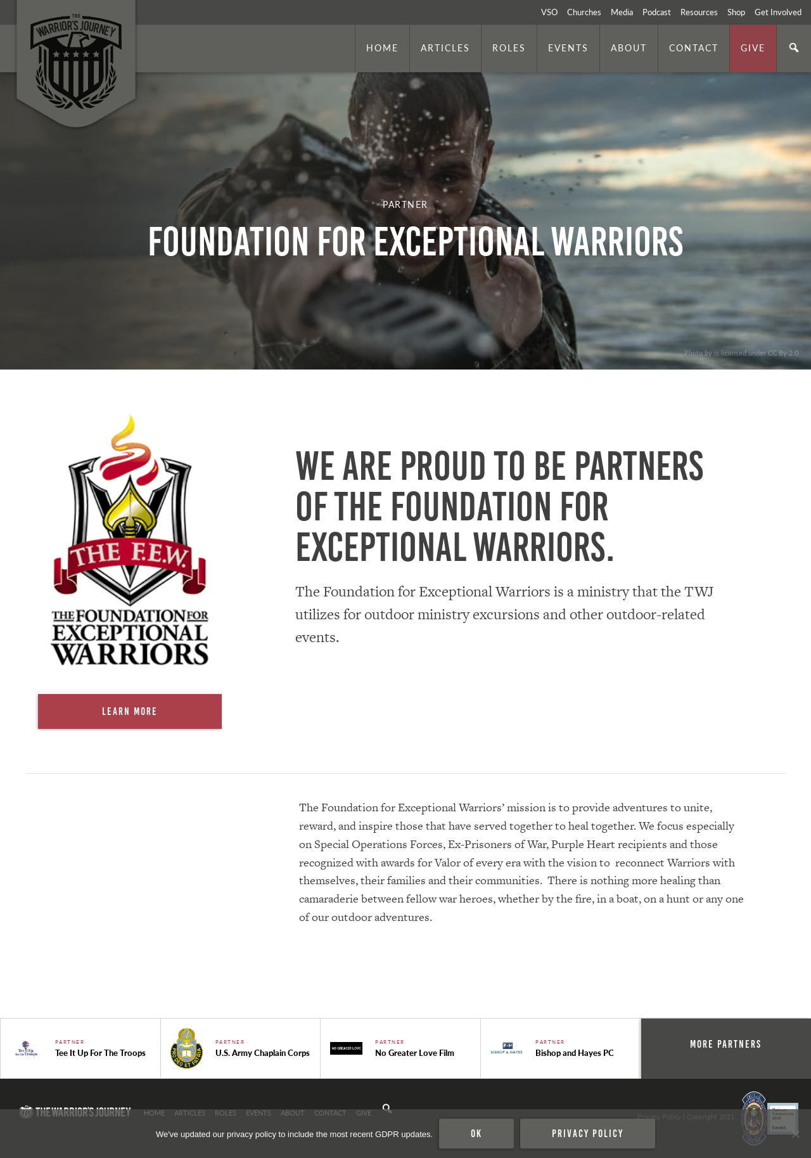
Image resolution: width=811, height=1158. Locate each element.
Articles (445, 47)
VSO (549, 12)
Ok (476, 1133)
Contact (693, 47)
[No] (795, 1134)
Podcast (656, 12)
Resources (699, 12)
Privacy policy (587, 1133)
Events (568, 47)
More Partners (726, 1044)
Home (382, 47)
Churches (584, 12)
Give (753, 47)
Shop (736, 12)
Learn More (130, 711)
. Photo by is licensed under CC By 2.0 (739, 352)
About (629, 47)
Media (622, 12)
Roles (509, 47)
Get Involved (778, 12)
